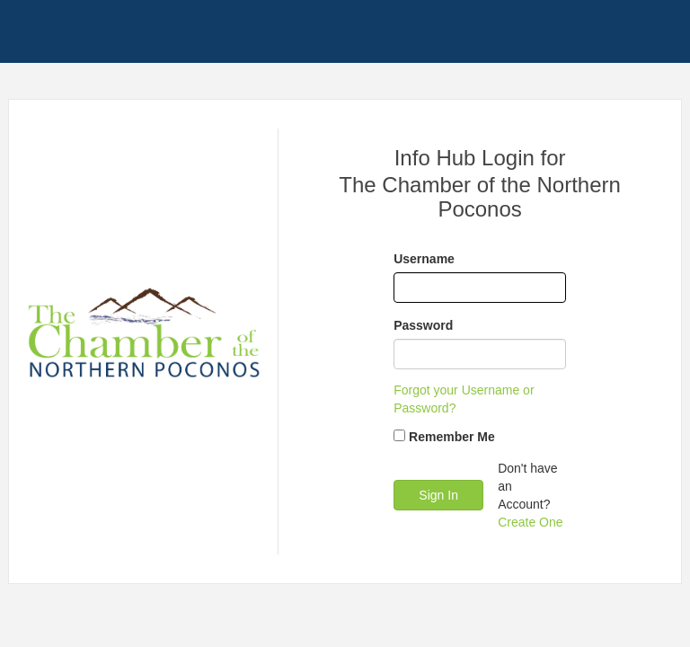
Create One (530, 522)
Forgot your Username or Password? (464, 399)
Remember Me (452, 437)
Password (423, 325)
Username (424, 259)
